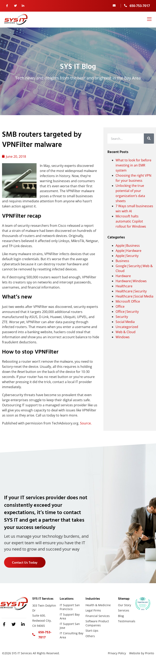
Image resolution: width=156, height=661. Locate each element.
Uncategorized (127, 327)
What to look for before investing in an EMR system (133, 165)
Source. (86, 423)
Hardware (123, 276)
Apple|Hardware (128, 250)
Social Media (125, 321)
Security (122, 316)
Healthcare (124, 286)
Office (120, 306)
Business (122, 261)
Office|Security (127, 311)
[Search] (149, 138)
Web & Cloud (125, 332)
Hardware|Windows (131, 281)
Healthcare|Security (131, 291)
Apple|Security (127, 255)
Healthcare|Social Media (134, 296)
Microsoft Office (128, 301)
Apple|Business (128, 245)
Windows (123, 337)
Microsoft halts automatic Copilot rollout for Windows (131, 221)
